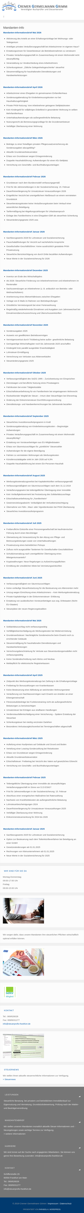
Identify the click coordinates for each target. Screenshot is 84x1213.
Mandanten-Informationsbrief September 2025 (26, 416)
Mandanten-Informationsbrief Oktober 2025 (24, 373)
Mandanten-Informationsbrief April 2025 (22, 675)
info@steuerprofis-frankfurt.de (16, 1024)
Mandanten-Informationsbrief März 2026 (23, 138)
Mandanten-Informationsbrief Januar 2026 (24, 232)
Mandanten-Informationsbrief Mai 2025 (22, 620)
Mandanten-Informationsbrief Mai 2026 (22, 32)
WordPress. (55, 1209)
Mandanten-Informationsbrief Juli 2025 (22, 523)
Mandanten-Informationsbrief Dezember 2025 (25, 270)
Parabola (43, 1209)
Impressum (53, 1203)
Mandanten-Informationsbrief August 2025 (24, 475)
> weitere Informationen (14, 1134)
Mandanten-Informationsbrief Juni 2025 (22, 578)
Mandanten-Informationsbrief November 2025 (25, 325)
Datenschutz (65, 1203)
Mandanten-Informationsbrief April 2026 (22, 87)
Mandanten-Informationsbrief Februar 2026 (24, 176)
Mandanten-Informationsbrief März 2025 (23, 738)
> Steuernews (9, 1079)
